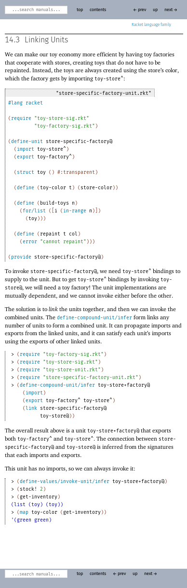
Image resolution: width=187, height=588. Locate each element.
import (25, 149)
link (31, 408)
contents (98, 10)
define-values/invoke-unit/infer (64, 481)
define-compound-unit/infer (94, 318)
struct (25, 172)
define (25, 188)
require (21, 118)
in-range (74, 211)
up (155, 10)
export (25, 157)
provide (21, 257)
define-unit (27, 141)
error (30, 242)
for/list (34, 211)
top (80, 10)
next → (170, 10)
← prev (139, 10)
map (24, 512)
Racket (151, 25)
